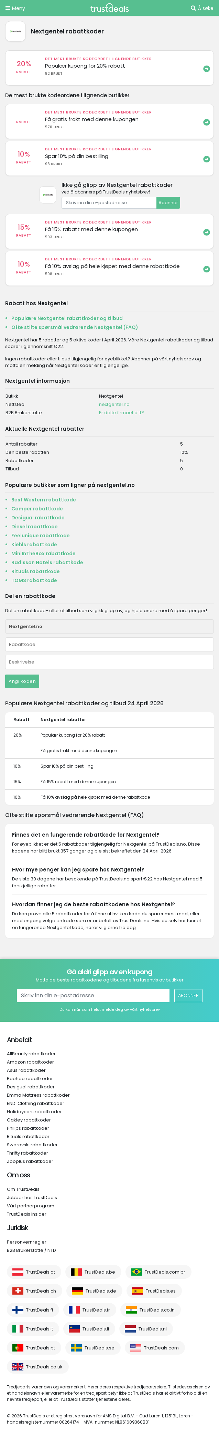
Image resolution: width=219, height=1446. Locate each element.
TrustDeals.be (100, 1272)
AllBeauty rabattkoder (31, 1053)
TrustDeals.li (96, 1329)
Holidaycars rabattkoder (34, 1111)
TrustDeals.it (39, 1329)
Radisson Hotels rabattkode (47, 562)
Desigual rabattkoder (31, 1087)
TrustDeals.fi (39, 1310)
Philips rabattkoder (28, 1128)
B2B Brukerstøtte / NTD (31, 1250)
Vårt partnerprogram (30, 1206)
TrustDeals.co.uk (44, 1367)
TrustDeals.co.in (157, 1310)
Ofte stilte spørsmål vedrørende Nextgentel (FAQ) (74, 327)
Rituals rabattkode (35, 571)
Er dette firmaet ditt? (121, 412)
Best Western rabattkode (43, 499)
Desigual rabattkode (38, 517)
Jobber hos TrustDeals (32, 1197)
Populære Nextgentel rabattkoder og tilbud (67, 318)
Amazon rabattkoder (30, 1062)
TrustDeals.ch (41, 1291)
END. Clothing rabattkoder (35, 1103)
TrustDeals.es (161, 1291)
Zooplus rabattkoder (30, 1161)
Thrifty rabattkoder (27, 1153)
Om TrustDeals (23, 1189)
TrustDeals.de (101, 1291)
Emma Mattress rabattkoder (38, 1095)
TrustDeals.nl (153, 1329)
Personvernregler (26, 1242)
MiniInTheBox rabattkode (43, 553)
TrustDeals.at (40, 1272)
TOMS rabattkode (34, 580)
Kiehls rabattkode (34, 544)
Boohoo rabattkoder (30, 1078)
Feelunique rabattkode (40, 535)
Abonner (168, 202)
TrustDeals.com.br (165, 1272)
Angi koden (22, 681)
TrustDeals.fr (96, 1310)
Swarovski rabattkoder (32, 1144)
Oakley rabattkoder (29, 1120)
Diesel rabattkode (34, 526)
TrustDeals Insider (26, 1214)
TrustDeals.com (161, 1348)
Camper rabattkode (37, 508)
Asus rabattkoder (26, 1070)
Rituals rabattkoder (28, 1136)
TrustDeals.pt (40, 1348)
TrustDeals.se (99, 1348)
